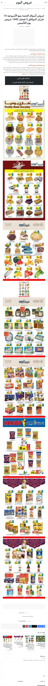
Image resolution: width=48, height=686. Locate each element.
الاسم (44, 675)
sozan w (27, 26)
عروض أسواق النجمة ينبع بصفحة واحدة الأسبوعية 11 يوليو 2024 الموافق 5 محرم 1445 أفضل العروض (7, 646)
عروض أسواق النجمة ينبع (39, 53)
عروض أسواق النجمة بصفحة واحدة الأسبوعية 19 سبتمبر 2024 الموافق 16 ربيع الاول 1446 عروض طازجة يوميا (29, 646)
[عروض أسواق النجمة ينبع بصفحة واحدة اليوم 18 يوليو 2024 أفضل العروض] (18, 638)
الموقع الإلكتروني (20, 681)
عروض (23, 73)
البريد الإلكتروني (42, 681)
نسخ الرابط (18, 616)
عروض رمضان (23, 12)
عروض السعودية (37, 8)
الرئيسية (43, 8)
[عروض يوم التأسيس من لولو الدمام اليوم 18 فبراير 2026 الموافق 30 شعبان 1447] (40, 639)
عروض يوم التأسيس (15, 12)
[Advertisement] (24, 37)
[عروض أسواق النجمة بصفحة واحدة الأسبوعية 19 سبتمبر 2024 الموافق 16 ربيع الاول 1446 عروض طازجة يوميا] (29, 639)
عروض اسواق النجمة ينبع (29, 8)
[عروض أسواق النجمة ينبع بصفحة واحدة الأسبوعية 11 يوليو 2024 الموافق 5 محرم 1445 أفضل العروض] (7, 639)
